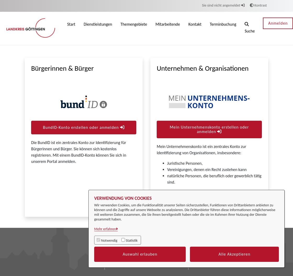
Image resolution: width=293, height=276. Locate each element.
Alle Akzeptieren (234, 254)
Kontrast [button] (258, 5)
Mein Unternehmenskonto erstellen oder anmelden (209, 129)
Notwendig (109, 240)
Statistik (132, 240)
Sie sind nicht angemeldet (223, 5)
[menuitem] (71, 28)
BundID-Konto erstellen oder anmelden (83, 127)
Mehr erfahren (105, 229)
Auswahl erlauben (140, 254)
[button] (249, 28)
